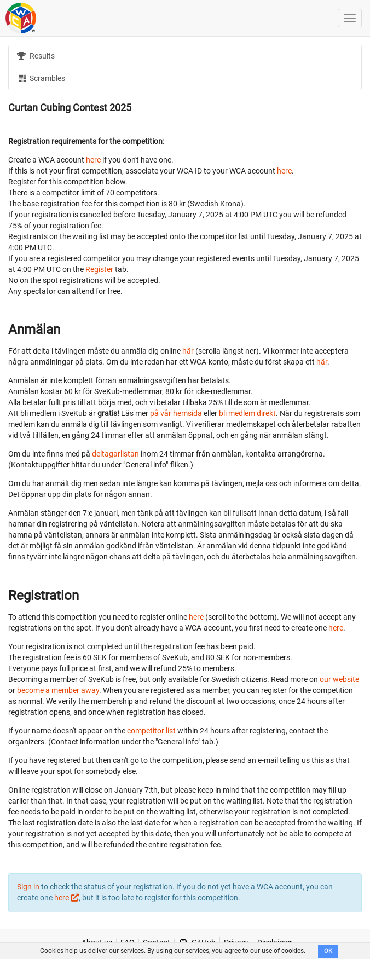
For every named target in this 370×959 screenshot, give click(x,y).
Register (99, 269)
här (188, 350)
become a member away (58, 690)
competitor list (151, 730)
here (93, 159)
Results (36, 55)
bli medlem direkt (247, 413)
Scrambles (41, 78)
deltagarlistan (115, 453)
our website (339, 679)
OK (328, 951)
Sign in (28, 886)
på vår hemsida (176, 413)
